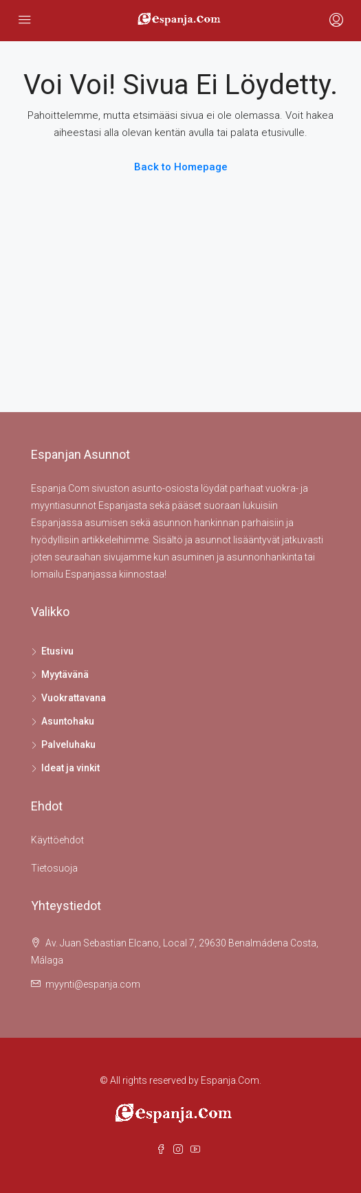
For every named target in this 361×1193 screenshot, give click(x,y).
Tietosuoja (54, 868)
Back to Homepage (181, 167)
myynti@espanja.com (92, 984)
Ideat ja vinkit (70, 767)
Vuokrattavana (73, 697)
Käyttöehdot (57, 839)
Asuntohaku (67, 721)
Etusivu (57, 651)
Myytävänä (65, 674)
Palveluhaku (68, 744)
